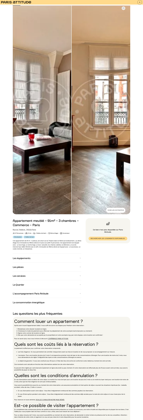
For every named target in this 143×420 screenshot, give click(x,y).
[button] (47, 258)
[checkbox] (123, 8)
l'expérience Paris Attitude (58, 339)
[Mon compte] (139, 2)
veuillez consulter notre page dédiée (50, 400)
